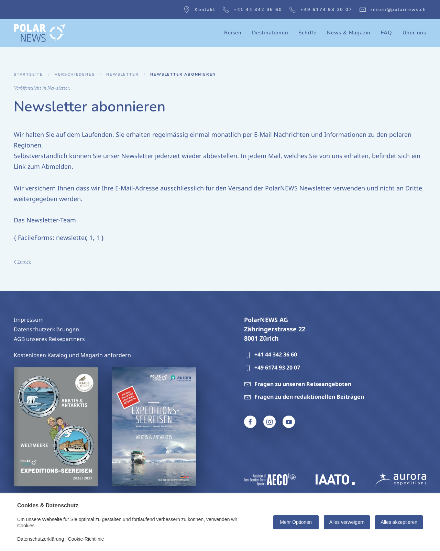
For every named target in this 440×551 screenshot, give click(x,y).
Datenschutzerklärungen (46, 329)
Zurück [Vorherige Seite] (22, 262)
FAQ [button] (386, 32)
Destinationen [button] (270, 32)
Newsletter (122, 74)
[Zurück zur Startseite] (39, 33)
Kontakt (199, 9)
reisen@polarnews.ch (392, 9)
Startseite (28, 74)
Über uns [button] (414, 32)
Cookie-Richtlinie (86, 539)
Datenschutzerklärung (40, 539)
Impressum (29, 319)
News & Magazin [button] (349, 32)
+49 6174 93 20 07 (320, 9)
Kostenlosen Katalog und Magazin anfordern (72, 355)
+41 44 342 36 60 (252, 9)
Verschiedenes (75, 74)
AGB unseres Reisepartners (49, 339)
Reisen (233, 32)
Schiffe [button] (307, 32)
